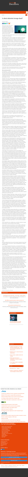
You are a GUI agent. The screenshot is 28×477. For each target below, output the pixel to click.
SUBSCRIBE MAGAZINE (14, 460)
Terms (20, 465)
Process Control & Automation (6, 430)
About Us (2, 465)
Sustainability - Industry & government (7, 433)
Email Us (2, 445)
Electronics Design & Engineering (6, 427)
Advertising (10, 465)
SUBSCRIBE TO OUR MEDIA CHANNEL (14, 457)
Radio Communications (5, 431)
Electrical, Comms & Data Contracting (7, 426)
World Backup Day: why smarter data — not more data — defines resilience (14, 295)
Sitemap (23, 465)
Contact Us (6, 465)
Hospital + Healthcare (5, 435)
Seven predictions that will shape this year (14, 305)
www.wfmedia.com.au (4, 444)
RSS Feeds (14, 465)
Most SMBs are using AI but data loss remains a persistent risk (14, 300)
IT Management (4, 434)
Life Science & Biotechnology (6, 429)
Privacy (17, 465)
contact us (2, 463)
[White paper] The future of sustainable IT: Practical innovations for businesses (16, 359)
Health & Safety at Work (5, 432)
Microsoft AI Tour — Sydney (14, 368)
